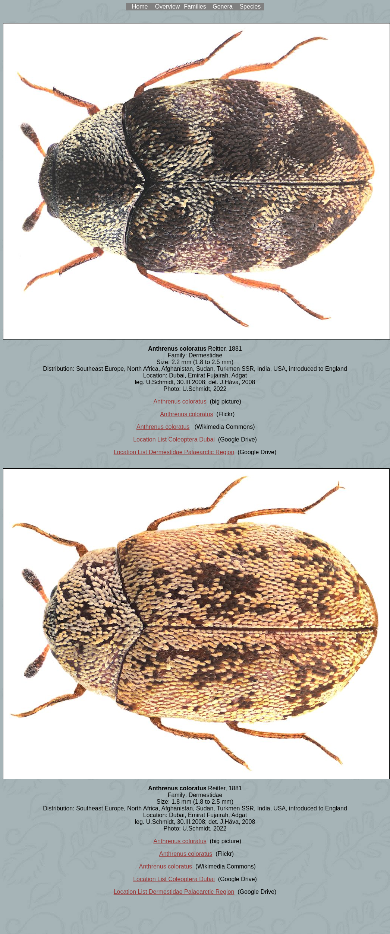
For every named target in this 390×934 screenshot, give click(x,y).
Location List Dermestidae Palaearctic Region (174, 452)
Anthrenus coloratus (179, 401)
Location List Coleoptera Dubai (174, 439)
